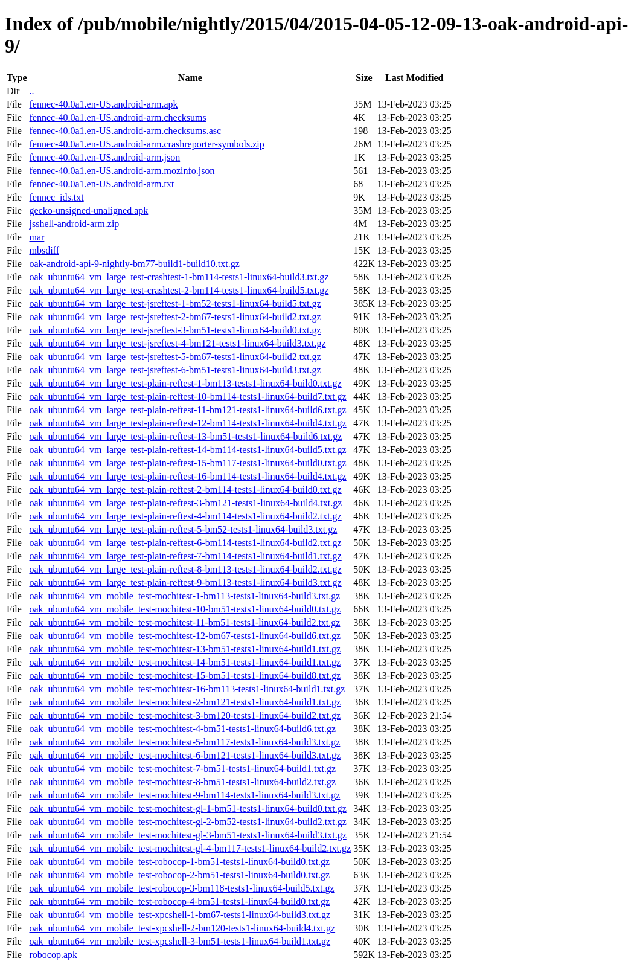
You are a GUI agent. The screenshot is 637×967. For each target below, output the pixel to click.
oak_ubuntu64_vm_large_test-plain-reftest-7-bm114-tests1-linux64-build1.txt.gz (185, 556)
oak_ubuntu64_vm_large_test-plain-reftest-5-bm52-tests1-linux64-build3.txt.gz (183, 529)
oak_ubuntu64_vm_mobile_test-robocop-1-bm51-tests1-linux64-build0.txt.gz (179, 861)
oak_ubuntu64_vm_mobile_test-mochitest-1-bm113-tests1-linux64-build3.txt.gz (184, 596)
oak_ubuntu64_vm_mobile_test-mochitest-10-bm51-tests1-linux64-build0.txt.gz (185, 609)
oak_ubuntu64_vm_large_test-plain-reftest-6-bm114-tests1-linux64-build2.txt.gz (185, 543)
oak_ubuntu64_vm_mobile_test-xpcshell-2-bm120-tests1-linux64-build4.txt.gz (182, 928)
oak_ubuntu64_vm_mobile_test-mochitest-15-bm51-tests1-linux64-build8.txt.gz (185, 675)
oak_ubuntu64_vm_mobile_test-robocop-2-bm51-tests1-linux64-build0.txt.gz (179, 875)
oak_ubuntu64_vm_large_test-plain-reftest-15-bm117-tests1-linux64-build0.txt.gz (187, 463)
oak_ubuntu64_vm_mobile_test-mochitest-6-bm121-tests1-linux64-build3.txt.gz (185, 755)
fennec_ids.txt (56, 197)
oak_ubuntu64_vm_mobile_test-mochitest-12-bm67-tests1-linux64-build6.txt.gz (185, 636)
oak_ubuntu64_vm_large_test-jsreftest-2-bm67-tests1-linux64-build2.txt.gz (175, 317)
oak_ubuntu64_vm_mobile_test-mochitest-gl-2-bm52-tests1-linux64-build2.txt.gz (187, 822)
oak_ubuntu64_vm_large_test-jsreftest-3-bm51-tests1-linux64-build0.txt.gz (175, 330)
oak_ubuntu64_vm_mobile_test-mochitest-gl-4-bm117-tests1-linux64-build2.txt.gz (190, 848)
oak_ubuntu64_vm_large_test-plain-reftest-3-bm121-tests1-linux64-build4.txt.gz (185, 503)
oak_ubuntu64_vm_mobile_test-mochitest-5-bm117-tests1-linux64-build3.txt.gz (184, 742)
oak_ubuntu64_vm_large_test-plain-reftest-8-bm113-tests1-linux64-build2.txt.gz (185, 569)
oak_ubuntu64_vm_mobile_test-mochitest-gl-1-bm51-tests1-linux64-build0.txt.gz (187, 808)
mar (36, 237)
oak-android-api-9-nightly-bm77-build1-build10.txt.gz (134, 264)
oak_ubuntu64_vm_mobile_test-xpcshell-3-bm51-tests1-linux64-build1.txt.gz (179, 941)
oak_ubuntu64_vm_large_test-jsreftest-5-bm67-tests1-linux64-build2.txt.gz (175, 357)
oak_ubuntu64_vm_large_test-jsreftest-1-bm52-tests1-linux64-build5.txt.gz (175, 303)
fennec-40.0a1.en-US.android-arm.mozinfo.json (121, 170)
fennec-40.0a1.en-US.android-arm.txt (101, 184)
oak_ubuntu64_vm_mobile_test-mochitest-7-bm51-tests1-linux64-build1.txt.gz (182, 768)
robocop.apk (53, 954)
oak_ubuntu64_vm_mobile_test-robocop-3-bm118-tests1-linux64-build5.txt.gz (181, 888)
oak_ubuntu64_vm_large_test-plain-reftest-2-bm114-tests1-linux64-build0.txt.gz (185, 489)
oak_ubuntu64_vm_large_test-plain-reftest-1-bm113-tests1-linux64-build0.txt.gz (185, 383)
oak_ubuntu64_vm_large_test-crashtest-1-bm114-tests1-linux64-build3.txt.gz (178, 277)
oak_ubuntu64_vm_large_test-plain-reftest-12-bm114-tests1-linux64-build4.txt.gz (187, 423)
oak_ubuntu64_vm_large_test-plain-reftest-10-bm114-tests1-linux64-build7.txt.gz (187, 396)
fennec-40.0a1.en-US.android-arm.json (104, 157)
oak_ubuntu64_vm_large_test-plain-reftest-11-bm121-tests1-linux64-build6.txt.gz (187, 410)
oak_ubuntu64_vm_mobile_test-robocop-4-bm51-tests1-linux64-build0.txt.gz (179, 901)
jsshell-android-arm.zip (74, 224)
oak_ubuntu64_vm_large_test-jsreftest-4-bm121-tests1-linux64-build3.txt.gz (177, 343)
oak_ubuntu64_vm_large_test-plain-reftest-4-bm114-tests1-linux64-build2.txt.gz (185, 516)
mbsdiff (44, 250)
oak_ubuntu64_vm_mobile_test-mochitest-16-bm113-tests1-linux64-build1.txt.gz (187, 689)
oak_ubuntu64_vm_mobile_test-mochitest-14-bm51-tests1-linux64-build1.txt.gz (185, 662)
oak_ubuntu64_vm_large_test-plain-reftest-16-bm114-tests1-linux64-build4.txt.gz (187, 476)
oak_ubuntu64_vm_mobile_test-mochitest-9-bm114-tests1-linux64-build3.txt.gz (184, 795)
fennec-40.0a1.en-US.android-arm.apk (103, 104)
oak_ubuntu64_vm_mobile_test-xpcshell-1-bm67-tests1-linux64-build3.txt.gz (179, 915)
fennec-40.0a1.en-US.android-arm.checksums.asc (125, 131)
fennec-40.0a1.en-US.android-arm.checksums (117, 117)
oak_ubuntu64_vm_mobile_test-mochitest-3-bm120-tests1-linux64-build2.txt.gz (185, 715)
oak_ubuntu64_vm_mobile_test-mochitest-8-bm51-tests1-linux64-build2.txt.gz (182, 782)
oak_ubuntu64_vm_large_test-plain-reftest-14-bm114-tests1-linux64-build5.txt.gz (187, 450)
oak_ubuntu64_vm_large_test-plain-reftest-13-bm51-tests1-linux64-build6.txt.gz (185, 436)
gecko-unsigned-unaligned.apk (88, 210)
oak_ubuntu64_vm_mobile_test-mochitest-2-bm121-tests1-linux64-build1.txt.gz (185, 702)
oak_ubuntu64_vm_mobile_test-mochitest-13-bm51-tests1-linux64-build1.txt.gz (185, 649)
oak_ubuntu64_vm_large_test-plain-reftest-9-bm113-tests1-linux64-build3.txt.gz (185, 582)
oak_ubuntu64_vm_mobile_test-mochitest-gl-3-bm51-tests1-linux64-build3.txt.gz (187, 835)
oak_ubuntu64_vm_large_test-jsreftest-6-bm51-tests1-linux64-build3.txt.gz (175, 370)
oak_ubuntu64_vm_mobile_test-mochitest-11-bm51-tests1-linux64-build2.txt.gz (184, 622)
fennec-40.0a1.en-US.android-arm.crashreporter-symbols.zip (146, 144)
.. (31, 91)
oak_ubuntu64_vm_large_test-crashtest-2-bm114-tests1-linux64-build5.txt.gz (178, 290)
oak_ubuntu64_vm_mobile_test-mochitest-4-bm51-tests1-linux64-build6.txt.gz (182, 729)
